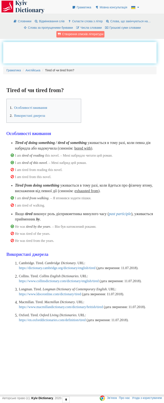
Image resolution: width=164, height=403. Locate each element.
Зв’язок (112, 398)
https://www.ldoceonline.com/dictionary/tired (50, 294)
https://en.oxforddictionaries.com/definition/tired (52, 320)
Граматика (81, 7)
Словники (22, 21)
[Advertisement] (80, 52)
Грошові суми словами (123, 27)
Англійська (33, 70)
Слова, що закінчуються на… (128, 21)
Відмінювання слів (49, 21)
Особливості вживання (28, 107)
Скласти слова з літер (85, 21)
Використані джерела (27, 115)
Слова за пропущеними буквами (48, 27)
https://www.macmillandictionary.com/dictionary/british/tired (61, 307)
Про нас (124, 398)
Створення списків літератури (80, 34)
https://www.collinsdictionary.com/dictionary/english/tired (59, 281)
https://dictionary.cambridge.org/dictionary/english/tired (57, 268)
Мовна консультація (111, 7)
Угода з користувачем (147, 398)
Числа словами (89, 27)
